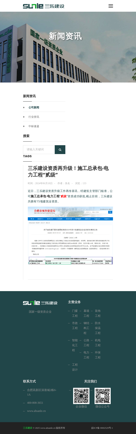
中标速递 (34, 126)
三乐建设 (27, 428)
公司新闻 (34, 107)
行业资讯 (34, 116)
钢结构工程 (86, 328)
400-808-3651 (35, 402)
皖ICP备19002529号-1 (102, 428)
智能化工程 (75, 345)
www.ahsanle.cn (36, 410)
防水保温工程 (98, 328)
